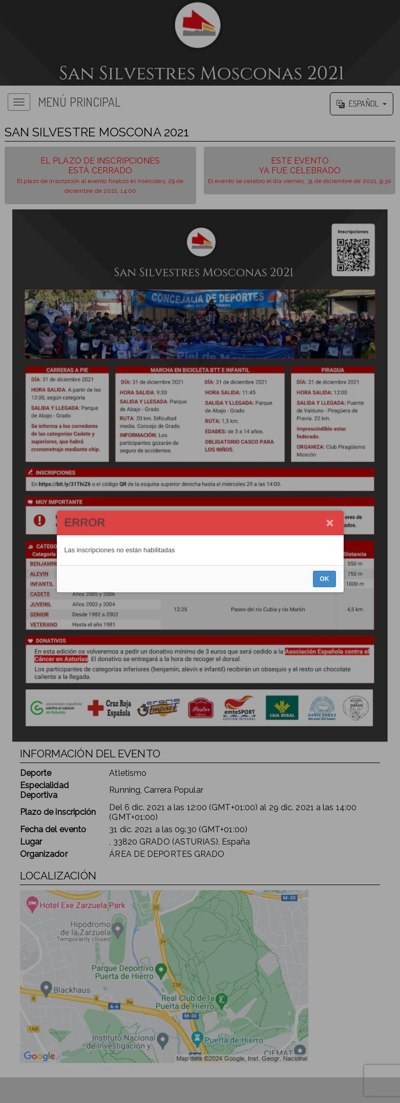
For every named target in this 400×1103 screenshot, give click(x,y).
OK (324, 579)
